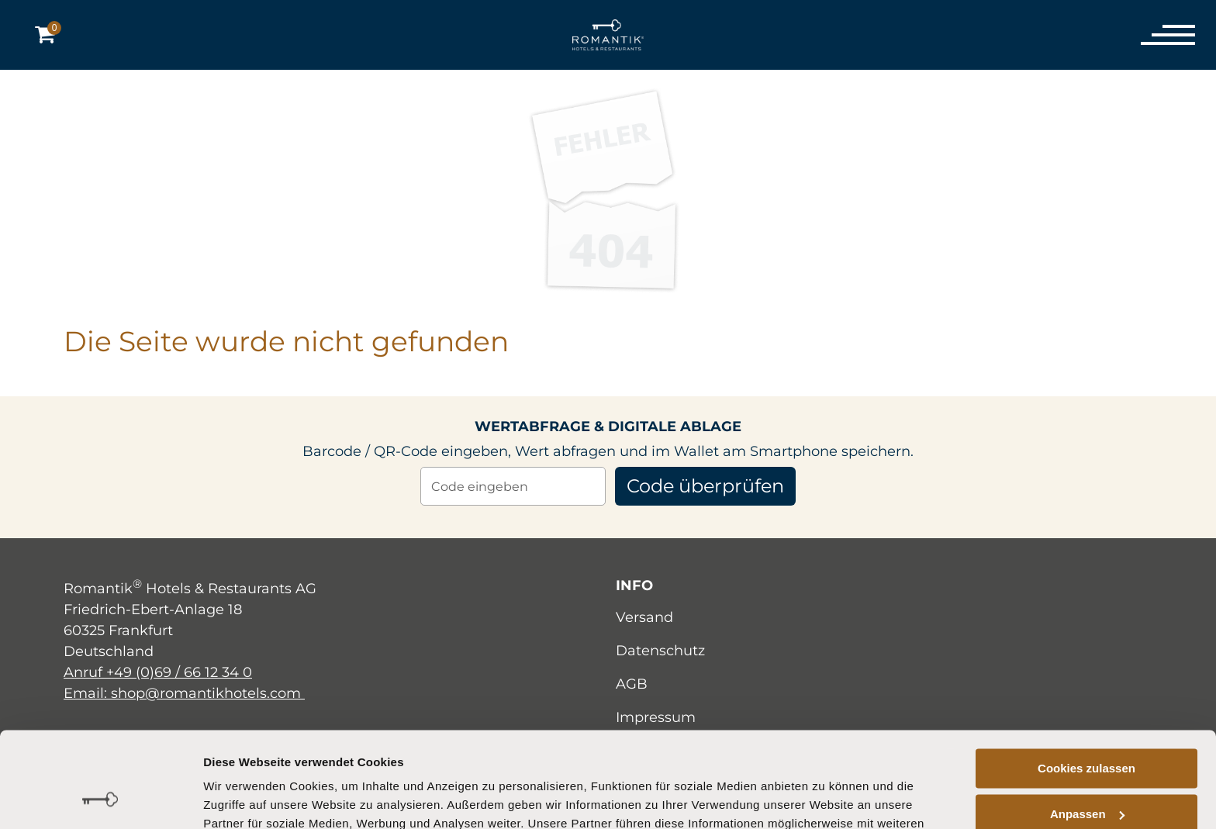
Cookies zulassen (1086, 682)
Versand (644, 617)
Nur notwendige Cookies (1086, 772)
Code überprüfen (706, 486)
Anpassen (1087, 727)
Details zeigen (242, 798)
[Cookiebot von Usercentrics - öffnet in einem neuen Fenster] (100, 798)
